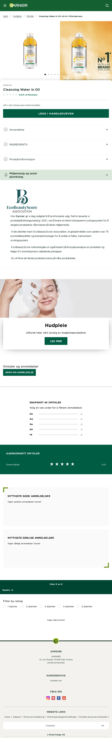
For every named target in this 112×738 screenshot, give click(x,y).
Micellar (7, 85)
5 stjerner (87, 606)
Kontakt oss (56, 680)
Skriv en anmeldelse (19, 372)
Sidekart (17, 717)
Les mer (56, 341)
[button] (7, 590)
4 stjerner (68, 606)
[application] (56, 725)
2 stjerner (31, 606)
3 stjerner (50, 606)
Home (7, 717)
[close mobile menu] (5, 5)
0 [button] (56, 414)
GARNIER (56, 656)
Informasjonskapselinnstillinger (62, 717)
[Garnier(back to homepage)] (17, 5)
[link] (56, 95)
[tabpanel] (56, 132)
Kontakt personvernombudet (93, 717)
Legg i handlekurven (56, 113)
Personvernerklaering (34, 717)
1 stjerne (12, 606)
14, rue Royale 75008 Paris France (56, 659)
